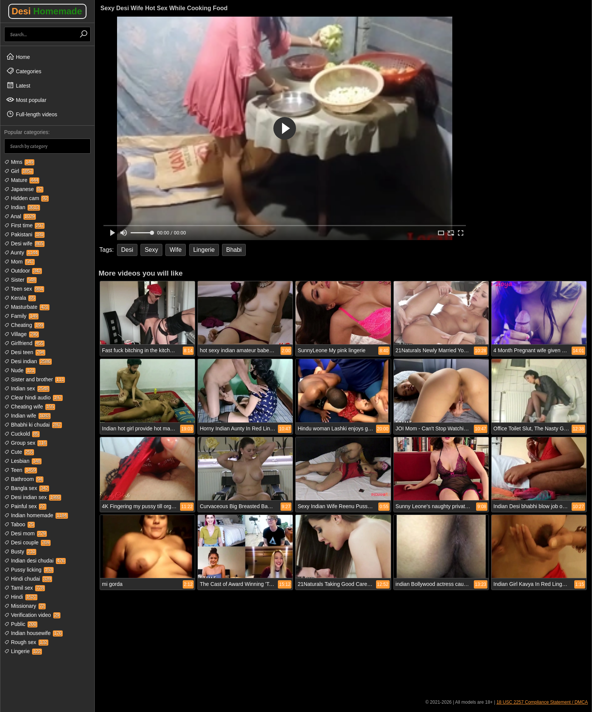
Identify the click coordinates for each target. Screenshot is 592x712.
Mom (19, 262)
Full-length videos (31, 114)
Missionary (25, 606)
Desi (47, 11)
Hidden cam (26, 198)
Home (18, 56)
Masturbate (26, 307)
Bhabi (234, 250)
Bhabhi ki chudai (33, 425)
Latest (18, 85)
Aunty (21, 253)
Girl (19, 171)
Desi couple (27, 542)
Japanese (23, 189)
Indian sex (26, 388)
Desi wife (24, 243)
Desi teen (24, 352)
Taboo (19, 524)
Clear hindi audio (33, 398)
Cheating (24, 325)
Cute (19, 452)
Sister (20, 280)
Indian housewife (33, 633)
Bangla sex (26, 488)
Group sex (25, 443)
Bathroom (23, 479)
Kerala (20, 298)
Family (21, 316)
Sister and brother (34, 379)
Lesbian (23, 461)
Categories (24, 71)
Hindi (20, 597)
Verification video (32, 615)
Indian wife (27, 416)
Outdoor (23, 271)
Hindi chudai (28, 579)
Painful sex (25, 506)
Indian (22, 207)
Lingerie (23, 651)
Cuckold (22, 434)
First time (24, 225)
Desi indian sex (32, 497)
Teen (20, 470)
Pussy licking (29, 570)
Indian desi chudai (35, 561)
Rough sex (26, 642)
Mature (21, 180)
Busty (20, 552)
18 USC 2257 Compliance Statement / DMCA (542, 702)
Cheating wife (29, 407)
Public (20, 624)
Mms (19, 162)
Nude (19, 370)
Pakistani (24, 234)
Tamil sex (24, 588)
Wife (176, 250)
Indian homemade (36, 515)
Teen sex (24, 289)
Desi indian (28, 361)
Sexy (151, 250)
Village (21, 334)
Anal (20, 216)
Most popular (26, 100)
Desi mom (25, 533)
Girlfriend (24, 343)
